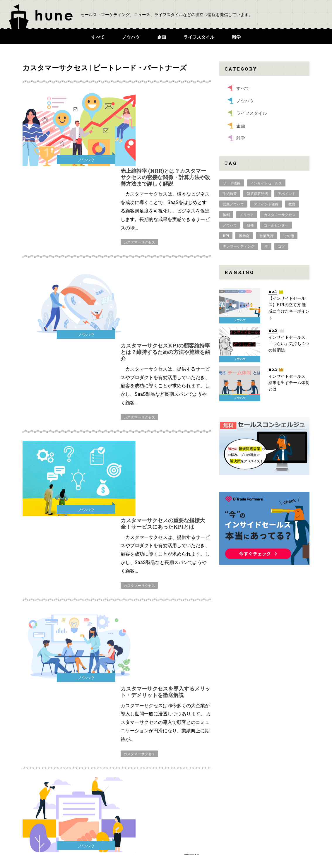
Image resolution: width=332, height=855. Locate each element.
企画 (161, 37)
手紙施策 (230, 193)
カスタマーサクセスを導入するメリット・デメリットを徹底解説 (165, 387)
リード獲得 (231, 183)
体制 (226, 214)
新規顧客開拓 (257, 193)
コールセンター (276, 225)
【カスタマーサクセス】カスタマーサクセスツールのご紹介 (165, 571)
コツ (281, 246)
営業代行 (266, 235)
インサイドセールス (266, 183)
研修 (250, 225)
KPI (226, 235)
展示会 (244, 235)
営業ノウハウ (233, 204)
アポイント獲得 (266, 204)
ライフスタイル (199, 37)
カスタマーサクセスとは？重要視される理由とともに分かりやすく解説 (165, 479)
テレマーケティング (238, 246)
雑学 (236, 37)
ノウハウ (131, 37)
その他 (288, 235)
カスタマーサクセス (139, 166)
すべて (98, 37)
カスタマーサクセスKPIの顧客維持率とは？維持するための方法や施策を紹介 (165, 199)
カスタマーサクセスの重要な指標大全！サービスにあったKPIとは (163, 294)
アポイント (286, 193)
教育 (291, 204)
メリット (247, 214)
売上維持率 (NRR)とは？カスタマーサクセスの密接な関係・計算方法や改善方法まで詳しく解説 (165, 101)
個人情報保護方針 (272, 805)
